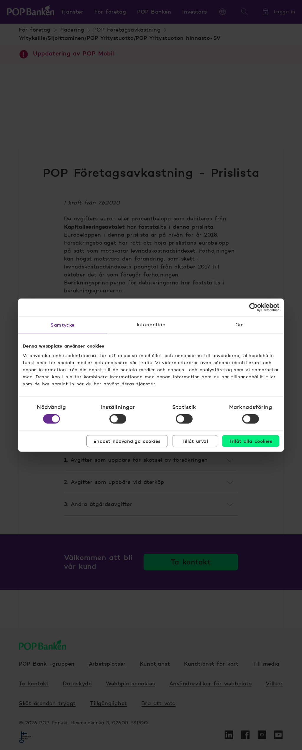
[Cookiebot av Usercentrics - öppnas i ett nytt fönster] (253, 307)
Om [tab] (239, 324)
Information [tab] (151, 324)
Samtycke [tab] (62, 325)
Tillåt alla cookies (250, 441)
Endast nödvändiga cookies (127, 441)
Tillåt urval (195, 441)
